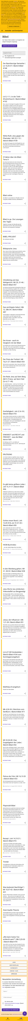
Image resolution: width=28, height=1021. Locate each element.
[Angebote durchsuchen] (25, 1013)
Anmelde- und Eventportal (14, 30)
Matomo (14, 7)
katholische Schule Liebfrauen (20, 1014)
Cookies (15, 1)
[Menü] (2, 30)
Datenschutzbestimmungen (14, 19)
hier (3, 987)
